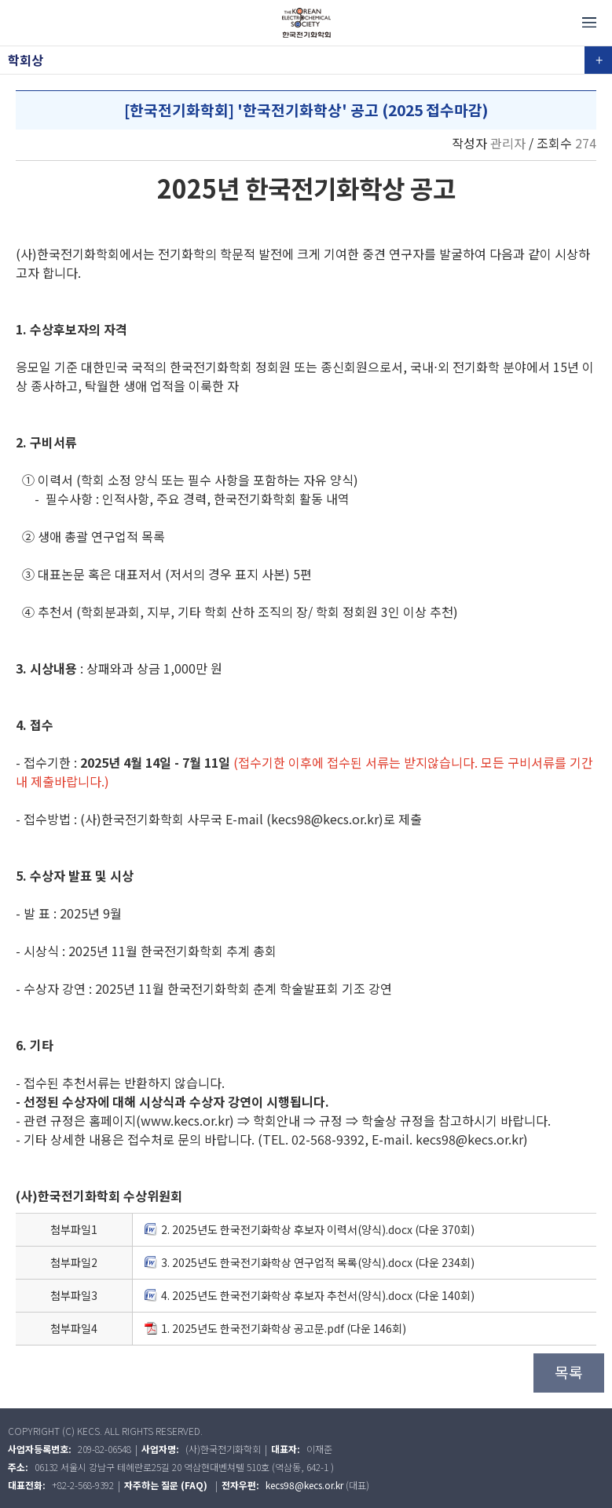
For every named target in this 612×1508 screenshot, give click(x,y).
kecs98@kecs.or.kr (304, 1485)
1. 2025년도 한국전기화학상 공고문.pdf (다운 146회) (275, 1328)
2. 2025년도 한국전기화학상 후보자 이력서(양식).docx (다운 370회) (310, 1229)
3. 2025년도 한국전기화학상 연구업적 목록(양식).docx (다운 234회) (310, 1262)
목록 (569, 1372)
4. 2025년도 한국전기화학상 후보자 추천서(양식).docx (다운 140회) (310, 1295)
